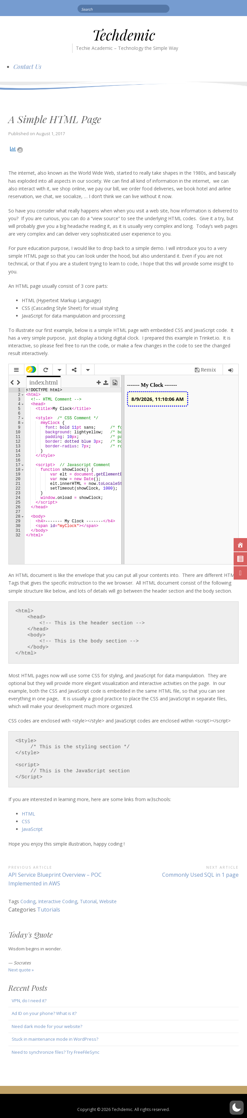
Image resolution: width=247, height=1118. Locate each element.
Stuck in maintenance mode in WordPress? (55, 1039)
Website (108, 901)
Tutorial (88, 901)
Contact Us (27, 67)
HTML (29, 813)
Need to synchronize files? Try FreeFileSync (55, 1052)
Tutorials (48, 909)
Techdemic (123, 34)
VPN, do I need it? (29, 1001)
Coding (27, 901)
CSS (26, 821)
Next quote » (21, 970)
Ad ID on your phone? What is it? (44, 1013)
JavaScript (32, 829)
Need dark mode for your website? (47, 1026)
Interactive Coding (57, 901)
